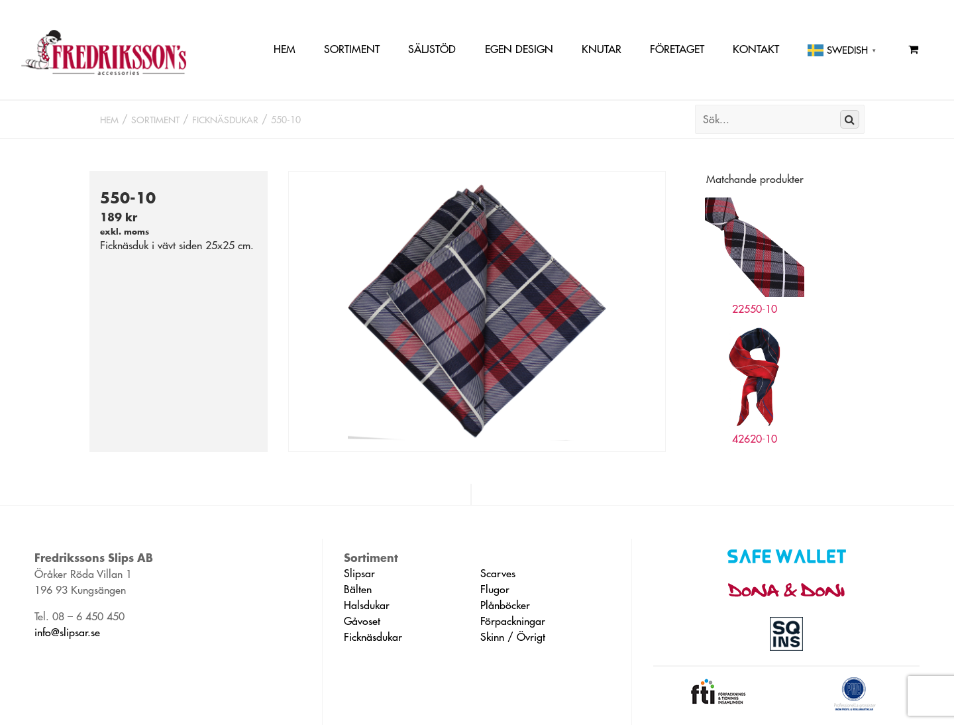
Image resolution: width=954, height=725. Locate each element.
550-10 (286, 120)
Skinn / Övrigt (512, 636)
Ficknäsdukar (225, 120)
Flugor (494, 589)
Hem (284, 49)
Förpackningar (512, 621)
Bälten (358, 589)
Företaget (677, 49)
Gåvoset (362, 621)
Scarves (497, 573)
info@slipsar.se (67, 632)
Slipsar (359, 573)
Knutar (601, 49)
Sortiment (352, 49)
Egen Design (519, 49)
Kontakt (756, 49)
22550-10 (754, 308)
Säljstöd (432, 49)
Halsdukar (367, 605)
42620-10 (754, 438)
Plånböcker (505, 605)
